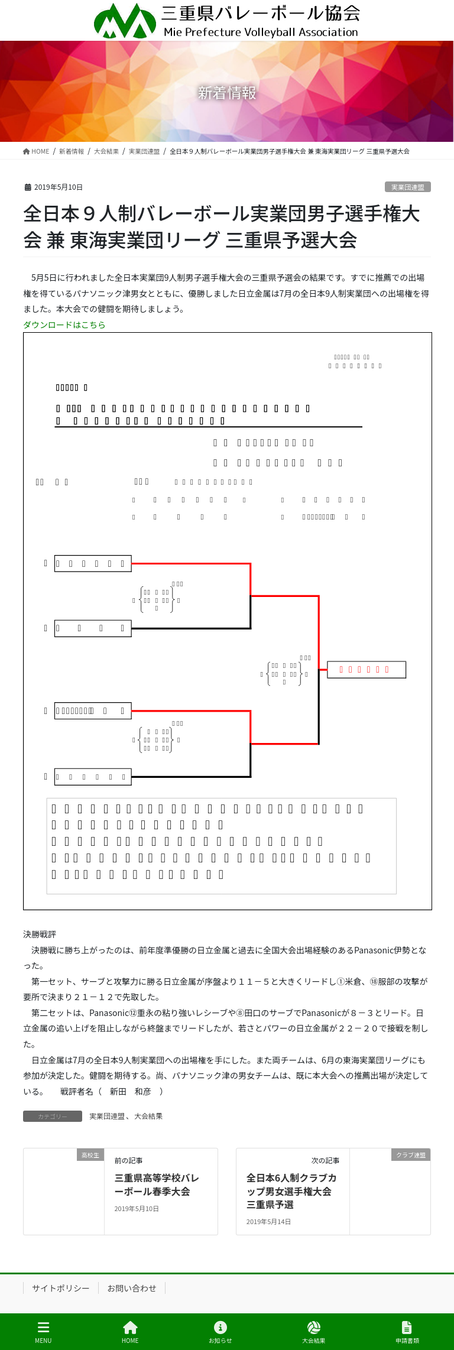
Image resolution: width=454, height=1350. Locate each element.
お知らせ (220, 1332)
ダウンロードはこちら (64, 324)
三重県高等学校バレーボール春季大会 (156, 1184)
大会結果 (148, 1116)
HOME (130, 1332)
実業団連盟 (407, 187)
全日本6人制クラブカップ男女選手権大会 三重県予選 (294, 1190)
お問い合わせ (132, 1288)
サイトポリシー (61, 1288)
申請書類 (407, 1332)
